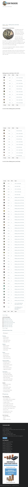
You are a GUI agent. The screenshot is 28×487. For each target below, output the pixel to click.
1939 (8, 189)
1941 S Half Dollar (19, 150)
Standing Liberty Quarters (7, 364)
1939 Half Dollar (17, 194)
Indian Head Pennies (6, 340)
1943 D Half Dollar (19, 136)
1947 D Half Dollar (19, 77)
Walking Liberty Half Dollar (14, 24)
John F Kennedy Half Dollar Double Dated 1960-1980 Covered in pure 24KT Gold (14, 430)
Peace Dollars (5, 385)
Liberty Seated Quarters (7, 367)
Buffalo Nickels (6, 346)
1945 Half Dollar (19, 97)
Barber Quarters (6, 366)
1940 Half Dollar (17, 186)
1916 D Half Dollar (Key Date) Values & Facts (19, 304)
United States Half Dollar (8, 326)
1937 (8, 203)
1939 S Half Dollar (18, 189)
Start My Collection (6, 416)
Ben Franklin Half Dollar (8, 319)
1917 (8, 286)
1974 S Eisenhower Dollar (7, 444)
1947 (10, 77)
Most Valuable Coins (6, 397)
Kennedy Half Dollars (7, 373)
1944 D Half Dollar (19, 102)
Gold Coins (6, 394)
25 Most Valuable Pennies (7, 400)
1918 (8, 278)
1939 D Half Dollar (18, 191)
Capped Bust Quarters (7, 369)
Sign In (4, 417)
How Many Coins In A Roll (7, 411)
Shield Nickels (5, 349)
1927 (8, 247)
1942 (9, 141)
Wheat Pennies (6, 338)
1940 (8, 183)
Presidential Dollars (6, 391)
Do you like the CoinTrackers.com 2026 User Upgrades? (13, 435)
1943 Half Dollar (19, 139)
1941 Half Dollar (19, 155)
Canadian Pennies (6, 402)
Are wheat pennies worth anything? (9, 406)
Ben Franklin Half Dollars (7, 374)
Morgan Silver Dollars (7, 384)
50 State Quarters (6, 363)
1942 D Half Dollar (19, 144)
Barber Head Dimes (6, 356)
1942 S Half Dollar (19, 141)
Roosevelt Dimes (6, 353)
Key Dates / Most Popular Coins (9, 408)
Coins (7, 24)
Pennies (4, 336)
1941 (9, 150)
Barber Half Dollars (6, 377)
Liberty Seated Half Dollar (8, 323)
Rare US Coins (5, 409)
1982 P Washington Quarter (8, 433)
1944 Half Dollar (19, 130)
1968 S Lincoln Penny (7, 431)
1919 (8, 269)
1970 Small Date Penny (7, 428)
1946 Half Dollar (19, 88)
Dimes (4, 352)
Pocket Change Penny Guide (8, 403)
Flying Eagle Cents (6, 341)
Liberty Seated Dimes (7, 358)
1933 (8, 236)
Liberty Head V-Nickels (7, 348)
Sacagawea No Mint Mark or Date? (9, 434)
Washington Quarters (7, 361)
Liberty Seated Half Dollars (8, 378)
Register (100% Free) (7, 419)
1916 (8, 300)
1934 (8, 228)
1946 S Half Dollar (19, 91)
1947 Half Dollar (19, 80)
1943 (9, 133)
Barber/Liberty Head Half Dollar (9, 322)
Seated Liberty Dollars (7, 387)
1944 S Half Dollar (19, 99)
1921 (8, 252)
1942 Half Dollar (19, 147)
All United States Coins (7, 330)
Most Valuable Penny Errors (8, 405)
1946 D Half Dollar (19, 86)
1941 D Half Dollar (19, 152)
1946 (10, 83)
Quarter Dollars (6, 360)
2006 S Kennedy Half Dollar (8, 441)
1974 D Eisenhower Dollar (7, 448)
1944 (10, 99)
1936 (8, 211)
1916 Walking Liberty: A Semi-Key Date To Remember (19, 308)
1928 (8, 244)
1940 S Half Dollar (18, 183)
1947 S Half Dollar (19, 83)
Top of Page (5, 315)
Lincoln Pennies (6, 337)
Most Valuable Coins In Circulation (9, 399)
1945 (10, 91)
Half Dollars (5, 371)
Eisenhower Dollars (6, 388)
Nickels (4, 344)
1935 (8, 219)
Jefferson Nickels (6, 345)
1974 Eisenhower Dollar (7, 451)
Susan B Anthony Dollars (7, 390)
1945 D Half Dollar (19, 94)
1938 (8, 197)
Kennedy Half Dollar (7, 318)
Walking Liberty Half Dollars (8, 376)
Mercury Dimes (6, 355)
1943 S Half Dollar (19, 133)
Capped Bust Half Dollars (7, 380)
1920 (8, 261)
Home (4, 24)
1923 (8, 250)
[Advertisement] (15, 15)
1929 (8, 239)
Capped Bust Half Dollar (8, 325)
